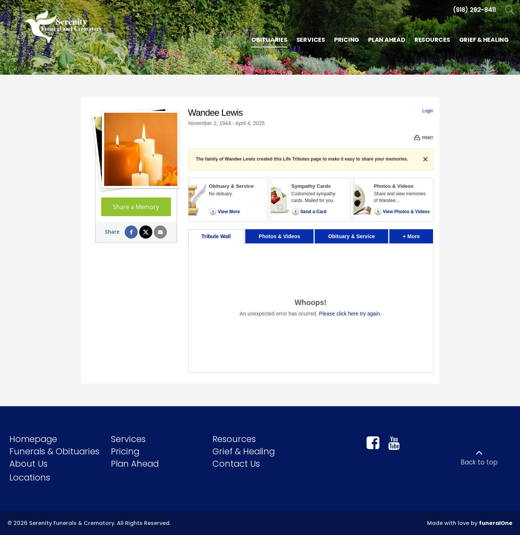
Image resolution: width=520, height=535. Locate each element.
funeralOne (496, 523)
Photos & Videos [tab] (279, 236)
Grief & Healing (243, 451)
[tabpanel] (311, 308)
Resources (234, 439)
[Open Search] (509, 10)
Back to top (479, 462)
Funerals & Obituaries (54, 451)
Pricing (125, 451)
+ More (418, 234)
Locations (29, 477)
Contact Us (236, 464)
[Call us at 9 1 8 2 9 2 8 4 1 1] (474, 10)
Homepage (33, 439)
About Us (28, 464)
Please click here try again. (350, 314)
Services (128, 439)
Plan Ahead (135, 464)
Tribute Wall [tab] (216, 236)
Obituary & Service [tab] (351, 236)
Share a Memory (136, 207)
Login (427, 110)
